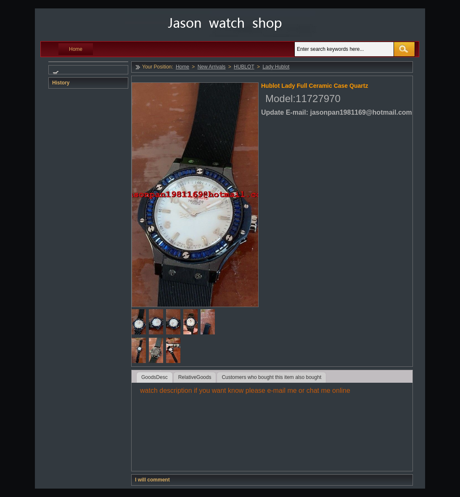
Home (75, 49)
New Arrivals (212, 67)
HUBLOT (244, 67)
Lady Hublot (275, 67)
